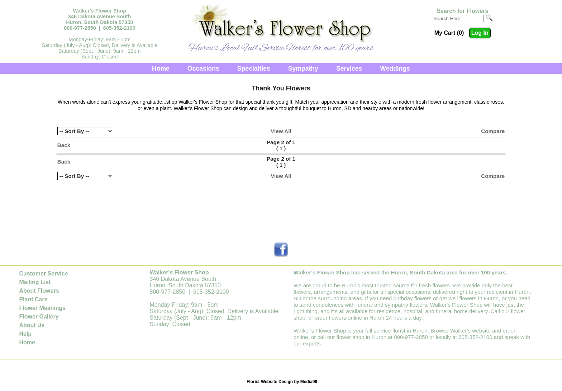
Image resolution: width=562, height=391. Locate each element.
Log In (480, 33)
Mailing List (35, 282)
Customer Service (43, 273)
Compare (493, 131)
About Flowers (39, 291)
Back (63, 145)
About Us (31, 325)
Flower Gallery (38, 317)
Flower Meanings (42, 308)
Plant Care (33, 299)
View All (281, 131)
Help (25, 334)
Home (161, 68)
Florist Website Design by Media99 (282, 381)
